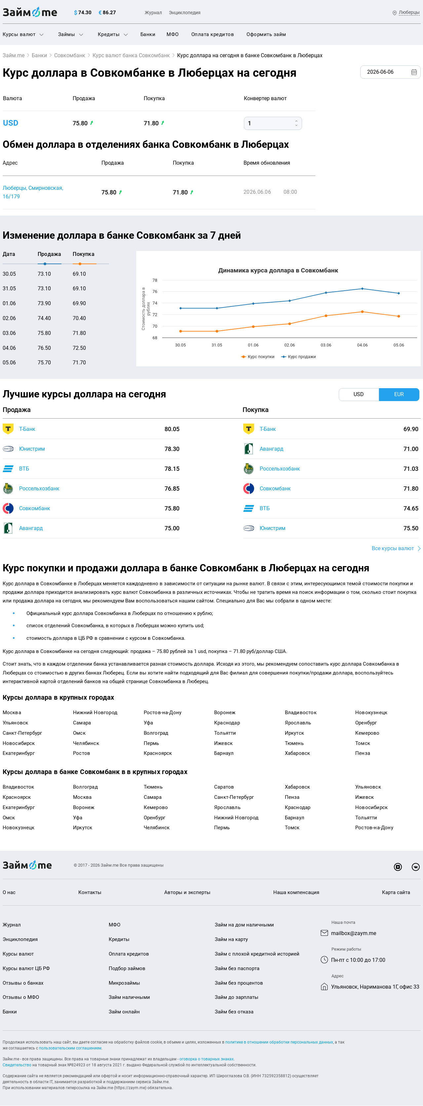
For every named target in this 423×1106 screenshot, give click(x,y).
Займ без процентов (239, 983)
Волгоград (156, 733)
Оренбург (366, 723)
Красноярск (158, 754)
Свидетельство (17, 1065)
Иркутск (294, 733)
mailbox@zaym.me (353, 933)
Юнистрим (32, 449)
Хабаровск (297, 754)
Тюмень (294, 743)
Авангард (31, 528)
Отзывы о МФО (21, 998)
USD (11, 123)
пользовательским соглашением (70, 1048)
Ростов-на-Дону (163, 713)
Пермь (151, 743)
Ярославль (298, 723)
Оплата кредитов (212, 34)
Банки (148, 34)
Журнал (153, 12)
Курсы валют (23, 34)
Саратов (224, 787)
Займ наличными (129, 998)
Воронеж (224, 713)
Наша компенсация (296, 892)
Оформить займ (266, 34)
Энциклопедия (185, 12)
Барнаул (224, 754)
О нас (9, 892)
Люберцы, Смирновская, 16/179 (33, 192)
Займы (70, 34)
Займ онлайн (124, 1012)
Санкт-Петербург (22, 733)
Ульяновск (15, 723)
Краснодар (227, 723)
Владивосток (301, 713)
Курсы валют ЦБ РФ (26, 968)
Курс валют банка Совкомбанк (131, 55)
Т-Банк (27, 429)
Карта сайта (396, 892)
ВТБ (24, 469)
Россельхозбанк (39, 488)
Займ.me (13, 55)
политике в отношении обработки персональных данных (279, 1042)
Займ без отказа (234, 1012)
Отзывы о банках (23, 983)
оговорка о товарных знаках (206, 1059)
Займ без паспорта (237, 968)
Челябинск (86, 743)
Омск (79, 733)
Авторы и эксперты (187, 892)
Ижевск (223, 743)
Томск (362, 743)
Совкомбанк (69, 55)
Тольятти (225, 733)
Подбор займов (127, 968)
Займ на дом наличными (244, 925)
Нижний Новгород (95, 713)
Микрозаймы (124, 983)
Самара (82, 723)
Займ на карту (231, 940)
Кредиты (113, 34)
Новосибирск (19, 743)
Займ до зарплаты (236, 998)
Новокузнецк (371, 713)
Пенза (362, 754)
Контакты (89, 892)
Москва (12, 713)
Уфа (148, 723)
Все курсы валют (393, 549)
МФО (173, 34)
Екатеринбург (19, 754)
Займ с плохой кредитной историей (257, 954)
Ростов (81, 754)
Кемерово (367, 733)
